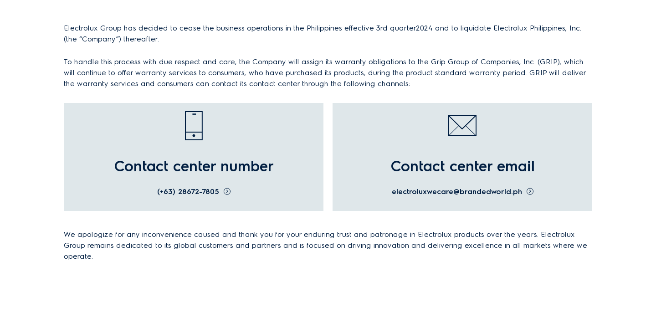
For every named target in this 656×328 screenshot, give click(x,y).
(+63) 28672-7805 (188, 191)
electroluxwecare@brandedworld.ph (457, 191)
